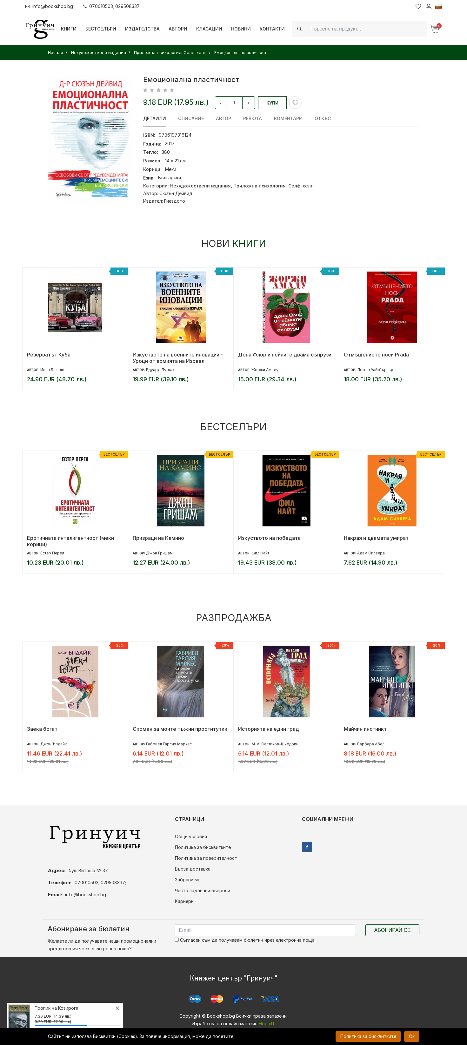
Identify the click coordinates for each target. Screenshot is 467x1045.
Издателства (142, 28)
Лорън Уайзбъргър (375, 369)
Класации (209, 28)
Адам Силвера (371, 553)
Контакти (272, 28)
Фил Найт (260, 553)
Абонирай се (392, 930)
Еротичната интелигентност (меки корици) (70, 541)
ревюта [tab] (252, 118)
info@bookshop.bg (49, 6)
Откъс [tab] (323, 118)
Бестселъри (100, 28)
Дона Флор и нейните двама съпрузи (284, 354)
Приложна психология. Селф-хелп (273, 185)
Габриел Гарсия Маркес (169, 744)
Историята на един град (268, 729)
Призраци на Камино (158, 538)
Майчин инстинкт (365, 729)
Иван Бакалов (53, 369)
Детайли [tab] (154, 118)
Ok (412, 1036)
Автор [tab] (223, 118)
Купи (272, 102)
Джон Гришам (159, 553)
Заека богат (42, 729)
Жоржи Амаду (264, 369)
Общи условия (191, 836)
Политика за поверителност (206, 858)
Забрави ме (187, 879)
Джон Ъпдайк (53, 744)
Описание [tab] (191, 118)
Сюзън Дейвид (175, 193)
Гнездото (174, 201)
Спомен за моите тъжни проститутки (180, 729)
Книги (69, 28)
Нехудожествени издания (200, 185)
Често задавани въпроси (202, 890)
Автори (178, 28)
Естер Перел (52, 553)
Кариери (184, 901)
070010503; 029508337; (112, 6)
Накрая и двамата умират (376, 538)
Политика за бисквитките (203, 847)
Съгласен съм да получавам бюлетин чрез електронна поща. (245, 940)
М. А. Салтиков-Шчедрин (274, 744)
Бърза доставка (192, 869)
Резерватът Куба (48, 354)
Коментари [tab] (288, 118)
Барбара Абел (370, 744)
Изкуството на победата (269, 538)
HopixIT (267, 1023)
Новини (241, 28)
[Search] (367, 29)
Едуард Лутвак (160, 369)
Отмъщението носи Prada (376, 354)
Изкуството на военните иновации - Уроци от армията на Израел (178, 357)
